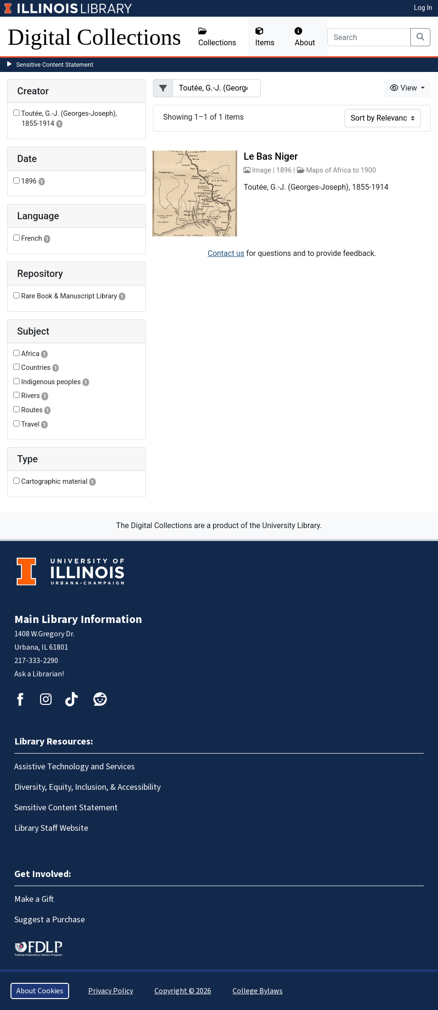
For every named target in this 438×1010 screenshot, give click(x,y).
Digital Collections (94, 37)
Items (265, 37)
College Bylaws (258, 991)
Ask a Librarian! (39, 674)
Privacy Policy (110, 991)
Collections (217, 37)
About (305, 37)
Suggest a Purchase (49, 920)
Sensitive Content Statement (54, 64)
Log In (423, 7)
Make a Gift (34, 899)
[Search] (369, 37)
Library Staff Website (51, 828)
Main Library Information (78, 619)
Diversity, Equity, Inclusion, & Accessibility (87, 787)
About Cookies (39, 991)
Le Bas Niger (271, 156)
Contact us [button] (226, 253)
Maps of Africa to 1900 (341, 170)
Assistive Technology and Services (74, 767)
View (404, 87)
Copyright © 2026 (182, 991)
